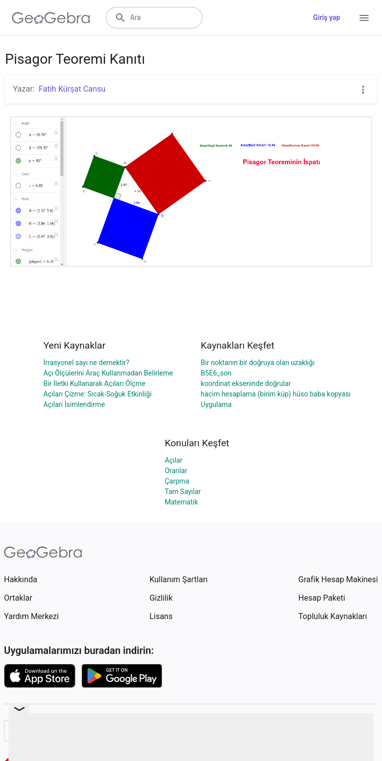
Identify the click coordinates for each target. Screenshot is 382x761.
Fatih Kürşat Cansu (72, 89)
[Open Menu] (364, 18)
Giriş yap (326, 17)
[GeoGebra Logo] (51, 18)
